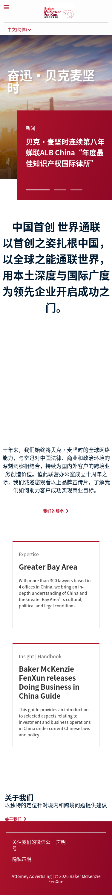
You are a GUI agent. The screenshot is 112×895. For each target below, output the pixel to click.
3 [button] (76, 189)
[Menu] (6, 7)
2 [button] (60, 189)
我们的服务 (53, 511)
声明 (61, 841)
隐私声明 (21, 858)
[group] (61, 146)
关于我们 (13, 819)
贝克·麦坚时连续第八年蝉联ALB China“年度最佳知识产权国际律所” (65, 152)
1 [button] (38, 189)
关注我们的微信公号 (31, 845)
